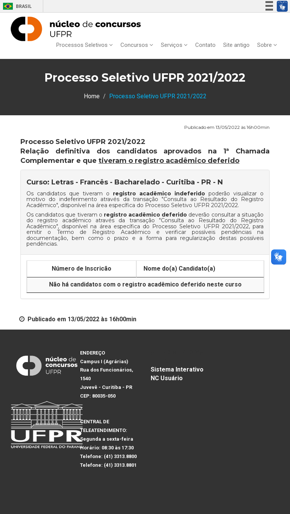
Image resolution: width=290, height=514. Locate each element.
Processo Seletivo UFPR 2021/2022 (191, 205)
